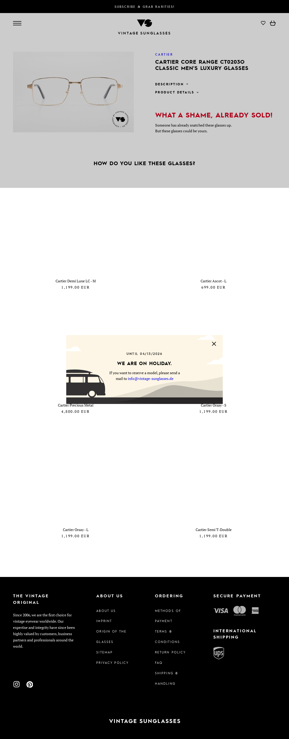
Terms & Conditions (167, 636)
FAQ (158, 662)
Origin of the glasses (111, 636)
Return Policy (170, 652)
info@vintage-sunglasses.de (150, 378)
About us (106, 611)
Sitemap (104, 652)
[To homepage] (144, 721)
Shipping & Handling (166, 678)
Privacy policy (112, 662)
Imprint (104, 621)
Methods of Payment (168, 616)
